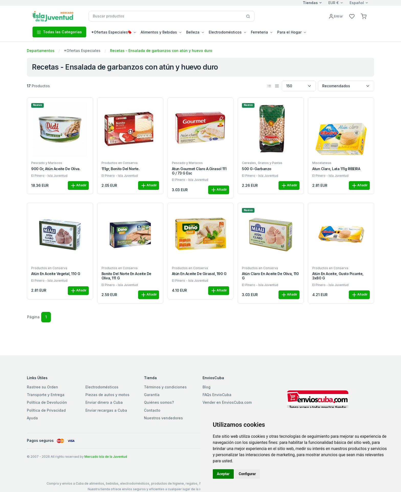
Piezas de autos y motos (107, 394)
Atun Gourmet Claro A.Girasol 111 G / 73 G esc (199, 171)
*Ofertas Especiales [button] (111, 32)
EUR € (333, 3)
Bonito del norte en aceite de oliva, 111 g (126, 276)
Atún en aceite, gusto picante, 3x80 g (337, 276)
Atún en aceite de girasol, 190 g (199, 274)
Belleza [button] (192, 32)
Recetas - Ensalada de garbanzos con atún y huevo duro (161, 50)
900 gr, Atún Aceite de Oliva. (55, 169)
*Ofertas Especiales (82, 50)
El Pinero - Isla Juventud (49, 176)
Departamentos (40, 50)
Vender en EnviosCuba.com (227, 402)
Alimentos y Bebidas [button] (159, 32)
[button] (363, 16)
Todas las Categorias (59, 32)
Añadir (78, 185)
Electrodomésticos (101, 387)
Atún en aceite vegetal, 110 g (55, 274)
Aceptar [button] (223, 474)
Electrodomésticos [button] (225, 32)
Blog (206, 387)
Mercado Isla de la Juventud (105, 456)
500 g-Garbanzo (256, 169)
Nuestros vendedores (163, 418)
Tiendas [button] (310, 3)
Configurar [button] (247, 474)
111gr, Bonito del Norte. (120, 169)
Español (357, 3)
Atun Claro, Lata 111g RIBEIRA (336, 169)
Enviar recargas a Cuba (106, 410)
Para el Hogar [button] (289, 32)
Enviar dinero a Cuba (104, 402)
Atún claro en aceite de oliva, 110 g (270, 276)
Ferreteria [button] (259, 32)
